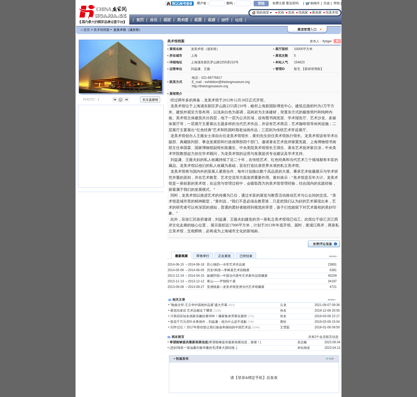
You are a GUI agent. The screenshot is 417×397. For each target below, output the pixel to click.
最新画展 (181, 256)
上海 (194, 55)
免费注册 (278, 3)
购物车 (313, 3)
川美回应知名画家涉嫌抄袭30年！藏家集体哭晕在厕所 (212, 316)
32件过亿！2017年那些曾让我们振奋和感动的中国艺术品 (215, 327)
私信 (337, 41)
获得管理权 (312, 69)
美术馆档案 (102, 30)
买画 (281, 12)
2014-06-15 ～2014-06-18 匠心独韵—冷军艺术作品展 (206, 264)
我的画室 (262, 12)
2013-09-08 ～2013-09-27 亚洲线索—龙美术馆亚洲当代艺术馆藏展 (216, 287)
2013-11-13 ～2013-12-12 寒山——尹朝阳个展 (202, 281)
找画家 (303, 12)
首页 (87, 30)
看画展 (317, 12)
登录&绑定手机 (250, 377)
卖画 (291, 12)
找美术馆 (332, 12)
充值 (326, 3)
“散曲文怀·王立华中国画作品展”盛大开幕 (202, 305)
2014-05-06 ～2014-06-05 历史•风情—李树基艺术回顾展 (208, 270)
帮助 (336, 3)
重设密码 (292, 3)
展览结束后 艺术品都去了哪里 (195, 310)
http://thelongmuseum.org (210, 86)
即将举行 (203, 256)
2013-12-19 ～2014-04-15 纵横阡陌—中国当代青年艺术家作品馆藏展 (218, 276)
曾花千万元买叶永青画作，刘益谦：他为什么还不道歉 (212, 322)
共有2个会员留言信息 (323, 337)
